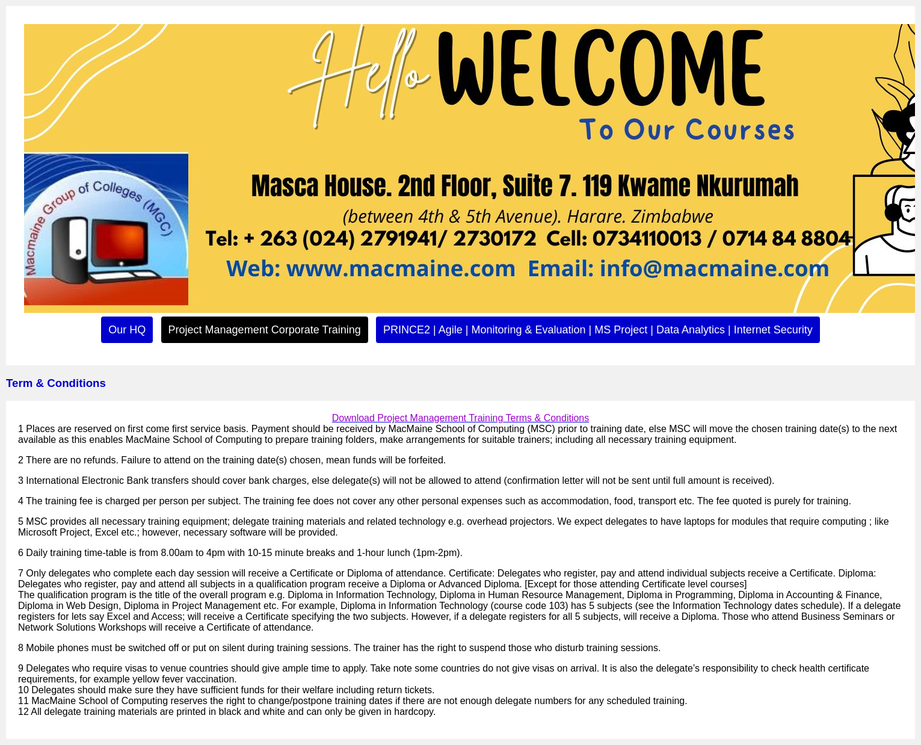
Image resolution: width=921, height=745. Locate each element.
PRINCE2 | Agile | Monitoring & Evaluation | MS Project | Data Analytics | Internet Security (598, 330)
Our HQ (127, 330)
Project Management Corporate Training (264, 330)
